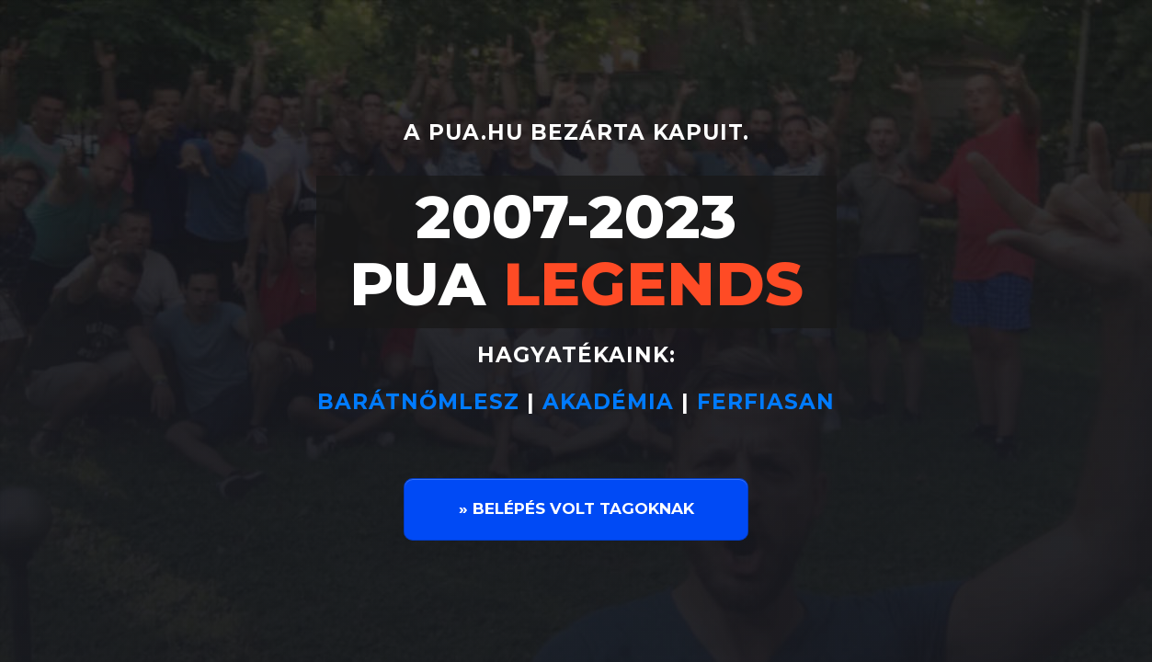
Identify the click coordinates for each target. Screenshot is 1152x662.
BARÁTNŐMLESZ (422, 402)
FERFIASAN (766, 402)
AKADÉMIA (608, 402)
